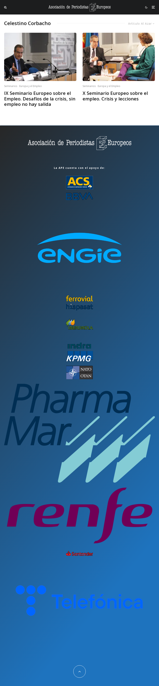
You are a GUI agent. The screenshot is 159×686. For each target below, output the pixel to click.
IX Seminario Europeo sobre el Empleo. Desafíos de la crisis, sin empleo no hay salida (39, 98)
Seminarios (10, 86)
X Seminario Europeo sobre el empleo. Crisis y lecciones (115, 95)
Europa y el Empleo (30, 86)
